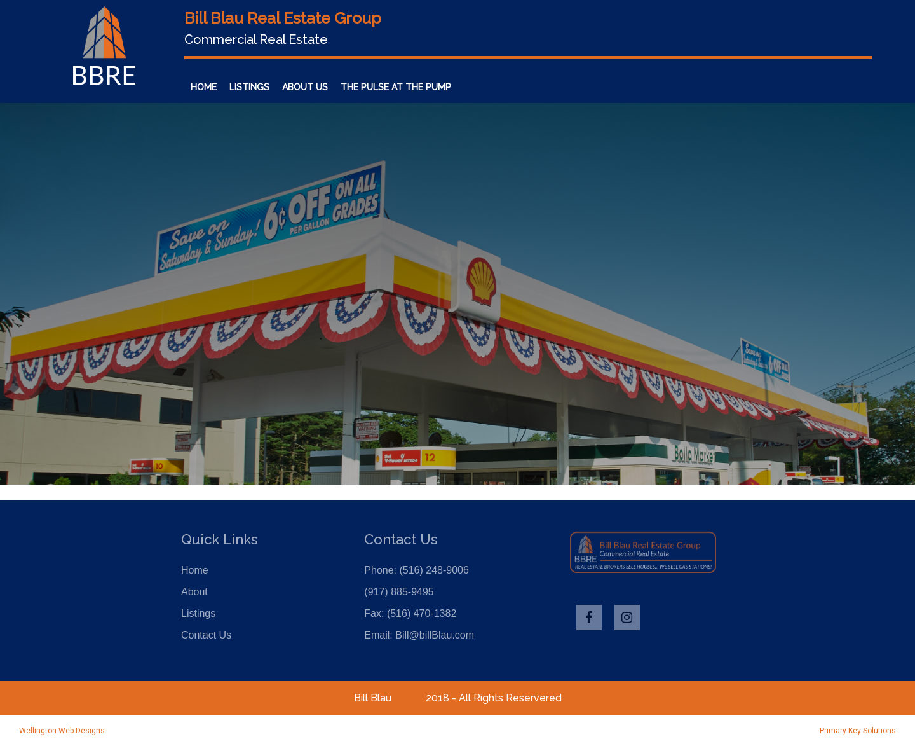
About (194, 591)
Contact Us (493, 87)
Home (204, 87)
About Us (305, 87)
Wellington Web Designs (62, 730)
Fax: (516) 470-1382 (410, 613)
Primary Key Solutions (858, 730)
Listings (249, 87)
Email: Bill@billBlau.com (419, 635)
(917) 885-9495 (398, 591)
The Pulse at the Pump (396, 87)
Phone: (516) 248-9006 (416, 570)
